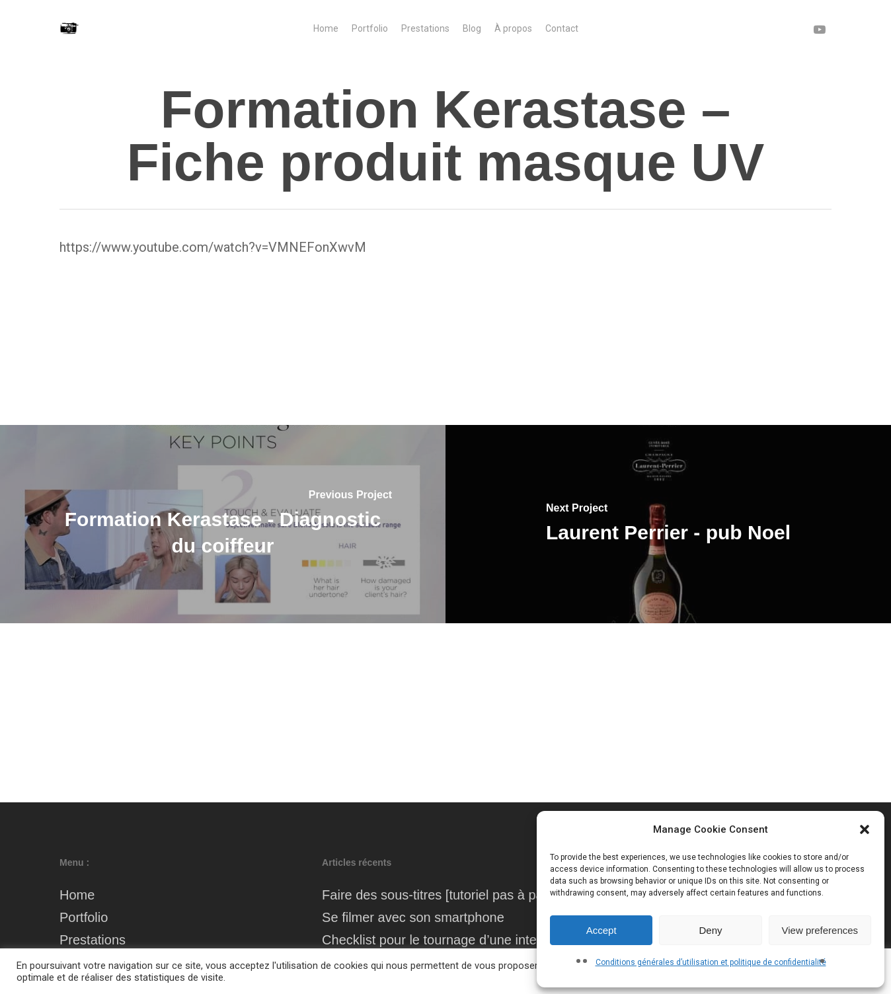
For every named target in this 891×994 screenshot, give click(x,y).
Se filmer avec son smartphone (413, 917)
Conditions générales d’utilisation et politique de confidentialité (711, 962)
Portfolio (83, 917)
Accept (601, 930)
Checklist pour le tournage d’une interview (444, 940)
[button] (864, 829)
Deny (710, 930)
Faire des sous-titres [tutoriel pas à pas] (437, 895)
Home (77, 895)
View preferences (820, 930)
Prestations (92, 940)
